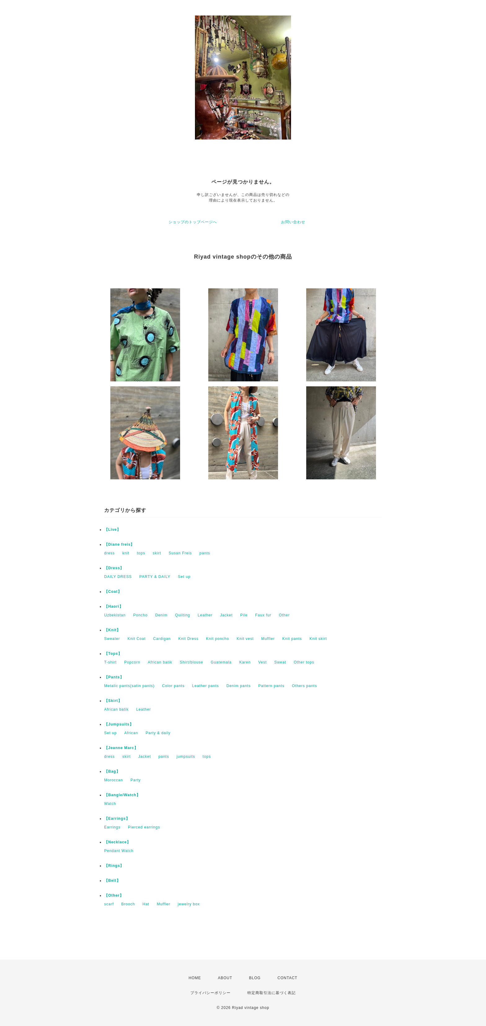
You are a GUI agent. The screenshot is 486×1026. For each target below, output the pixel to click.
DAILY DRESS (118, 577)
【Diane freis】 (119, 544)
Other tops (304, 662)
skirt (157, 553)
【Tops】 (113, 653)
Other (284, 615)
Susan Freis (180, 553)
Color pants (173, 686)
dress (109, 553)
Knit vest (245, 639)
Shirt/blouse (191, 662)
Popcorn (132, 662)
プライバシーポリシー (210, 993)
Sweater (112, 639)
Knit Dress (188, 639)
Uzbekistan (115, 615)
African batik (160, 662)
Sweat (280, 662)
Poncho (140, 615)
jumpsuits (186, 756)
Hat (146, 904)
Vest (262, 662)
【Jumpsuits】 (119, 724)
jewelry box (189, 904)
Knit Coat (136, 639)
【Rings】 (114, 866)
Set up (184, 577)
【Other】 (114, 895)
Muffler (268, 639)
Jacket (226, 615)
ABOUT (225, 978)
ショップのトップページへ (193, 222)
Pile (244, 615)
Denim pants (239, 686)
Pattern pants (271, 686)
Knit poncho (217, 639)
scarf (109, 904)
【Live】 (112, 529)
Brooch (128, 904)
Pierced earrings (144, 827)
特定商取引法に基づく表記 (271, 993)
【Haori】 (113, 606)
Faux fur (263, 615)
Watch (110, 804)
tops (141, 553)
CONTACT (287, 978)
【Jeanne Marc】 (121, 748)
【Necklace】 (117, 842)
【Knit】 (112, 630)
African (131, 733)
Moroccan (113, 780)
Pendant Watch (119, 851)
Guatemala (221, 662)
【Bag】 (112, 771)
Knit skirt (318, 639)
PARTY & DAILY (154, 577)
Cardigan (162, 639)
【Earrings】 (117, 818)
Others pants (304, 686)
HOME (195, 978)
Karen (245, 662)
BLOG (255, 978)
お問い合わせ (293, 222)
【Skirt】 (113, 701)
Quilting (182, 615)
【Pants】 (114, 677)
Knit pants (292, 639)
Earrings (112, 827)
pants (204, 553)
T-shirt (110, 662)
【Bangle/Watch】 (122, 795)
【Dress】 (114, 568)
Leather (205, 615)
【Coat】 (113, 591)
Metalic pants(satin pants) (129, 686)
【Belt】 (112, 880)
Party (135, 780)
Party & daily (158, 733)
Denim (161, 615)
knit (126, 553)
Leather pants (205, 686)
